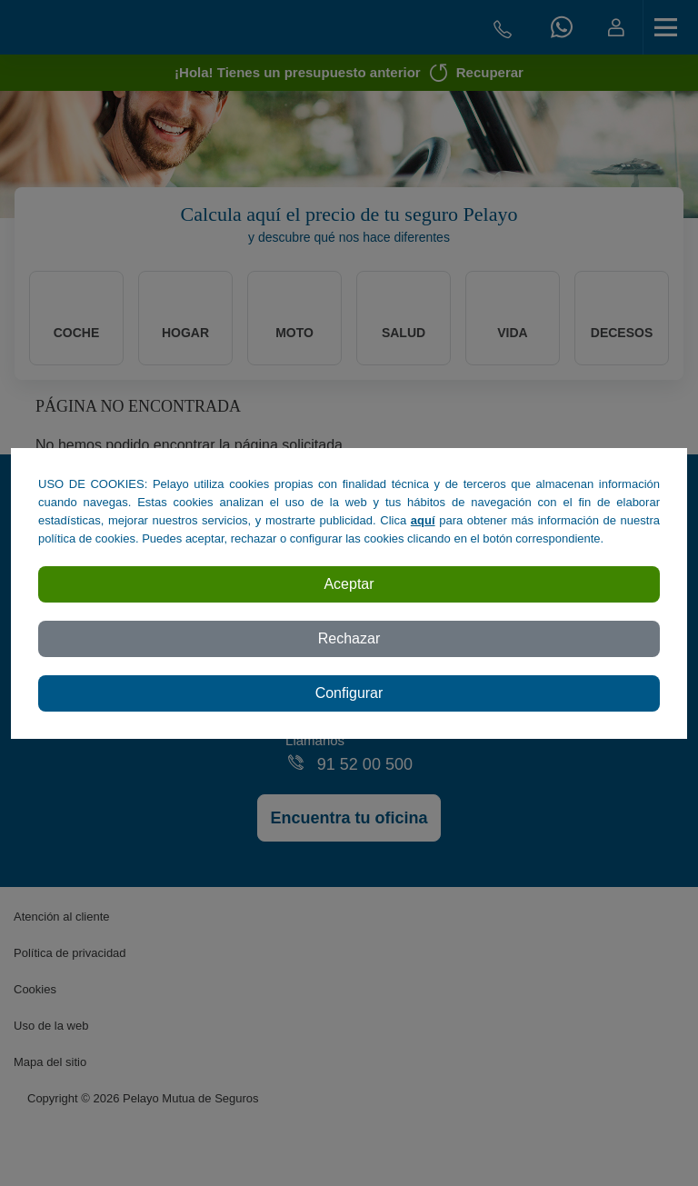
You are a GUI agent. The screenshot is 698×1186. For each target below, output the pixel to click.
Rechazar (349, 638)
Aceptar (349, 584)
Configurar (349, 693)
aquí (423, 520)
